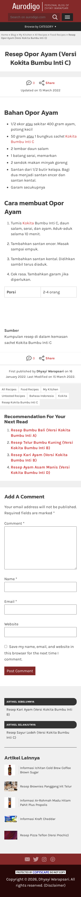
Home (4, 34)
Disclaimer (54, 885)
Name (10, 579)
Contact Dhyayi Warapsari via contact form (27, 859)
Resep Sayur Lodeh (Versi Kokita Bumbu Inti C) (37, 734)
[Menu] (67, 16)
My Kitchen (25, 34)
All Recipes (41, 34)
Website (11, 624)
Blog (13, 34)
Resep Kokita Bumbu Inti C (20, 402)
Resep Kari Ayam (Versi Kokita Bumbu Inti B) (39, 711)
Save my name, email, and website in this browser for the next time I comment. (39, 653)
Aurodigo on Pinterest (52, 859)
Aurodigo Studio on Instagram (44, 859)
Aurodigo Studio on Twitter (36, 859)
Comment (14, 523)
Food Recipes (58, 34)
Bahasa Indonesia (41, 396)
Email (10, 601)
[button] (55, 17)
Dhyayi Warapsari (53, 879)
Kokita (28, 223)
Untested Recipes (13, 396)
